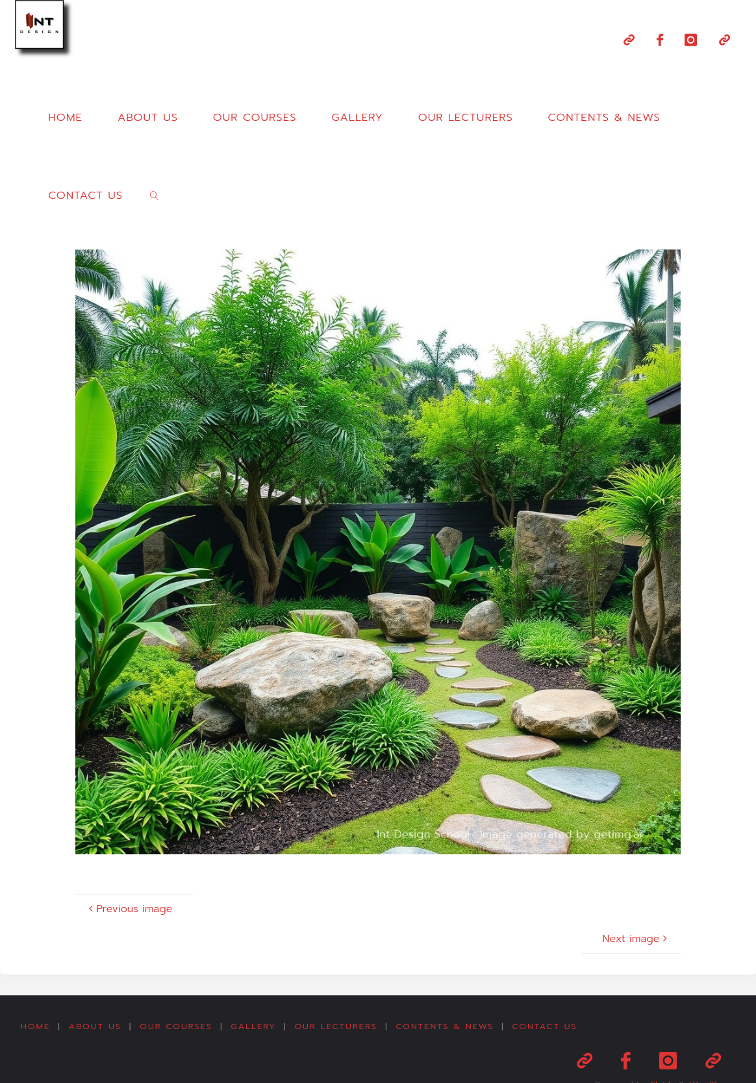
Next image (636, 939)
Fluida (657, 1053)
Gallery (256, 1026)
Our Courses (178, 1026)
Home (35, 1026)
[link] (154, 195)
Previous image (129, 909)
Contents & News (449, 1026)
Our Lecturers (339, 1026)
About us (95, 1026)
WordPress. (710, 1053)
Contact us (550, 1026)
